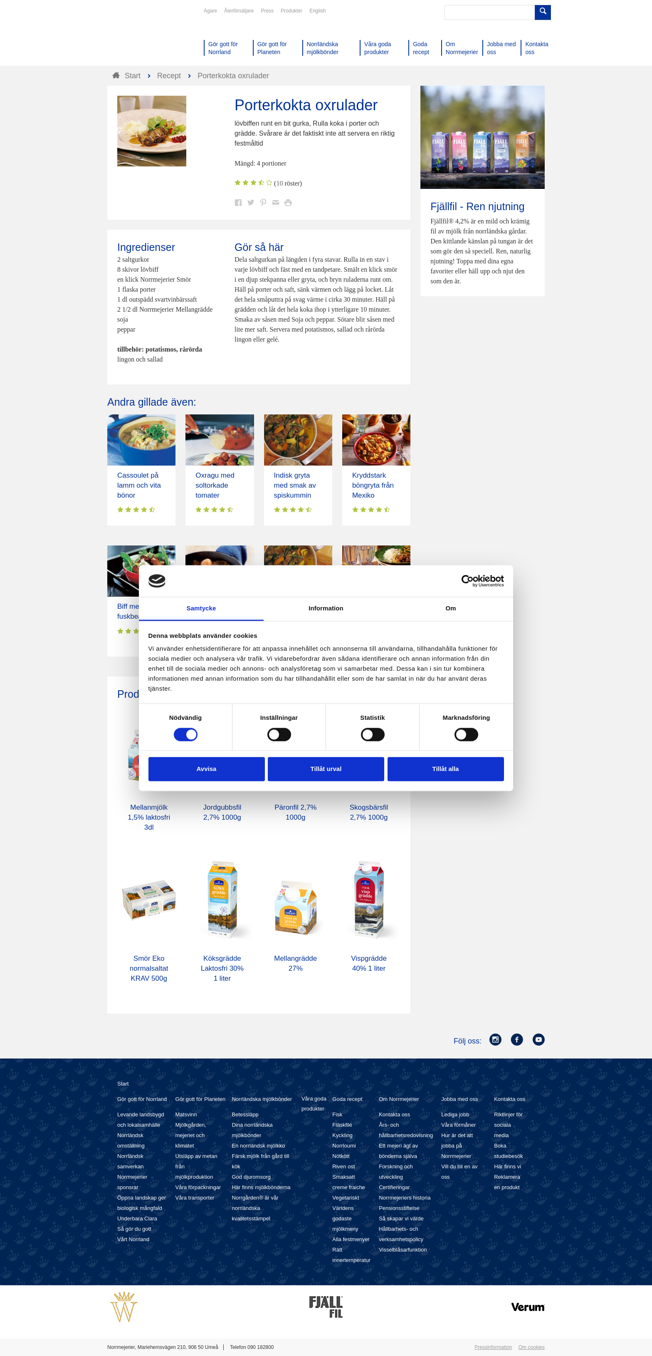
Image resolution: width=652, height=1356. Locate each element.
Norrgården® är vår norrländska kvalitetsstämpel (255, 1208)
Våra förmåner (458, 1125)
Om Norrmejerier (399, 1099)
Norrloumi (344, 1146)
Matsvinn (186, 1114)
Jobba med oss (459, 1099)
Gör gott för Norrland (142, 1099)
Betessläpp (245, 1114)
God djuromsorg (251, 1177)
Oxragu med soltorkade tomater (215, 485)
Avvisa (207, 769)
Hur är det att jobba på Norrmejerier (457, 1145)
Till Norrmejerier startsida (139, 36)
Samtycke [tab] (201, 608)
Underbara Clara (137, 1218)
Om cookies (532, 1347)
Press (267, 11)
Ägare (210, 11)
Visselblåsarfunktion (403, 1250)
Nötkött (340, 1156)
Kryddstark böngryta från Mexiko (373, 485)
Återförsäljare (239, 11)
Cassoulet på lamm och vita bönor (139, 485)
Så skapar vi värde (401, 1218)
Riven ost (343, 1166)
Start (122, 1084)
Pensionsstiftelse (399, 1208)
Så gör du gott (134, 1229)
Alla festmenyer (351, 1239)
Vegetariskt (345, 1198)
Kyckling (342, 1135)
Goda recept (347, 1099)
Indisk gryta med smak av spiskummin (295, 485)
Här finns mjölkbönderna (261, 1187)
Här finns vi (507, 1166)
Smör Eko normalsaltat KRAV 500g (149, 968)
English (317, 11)
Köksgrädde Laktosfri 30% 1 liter (222, 968)
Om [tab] (450, 608)
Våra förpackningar (198, 1187)
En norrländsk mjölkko (258, 1146)
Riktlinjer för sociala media (508, 1124)
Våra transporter (195, 1198)
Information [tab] (326, 608)
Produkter (291, 11)
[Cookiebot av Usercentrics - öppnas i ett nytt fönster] (467, 581)
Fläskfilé (342, 1125)
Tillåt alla (445, 769)
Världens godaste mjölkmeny (345, 1218)
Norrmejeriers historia (404, 1198)
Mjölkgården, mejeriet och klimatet (190, 1135)
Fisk (337, 1114)
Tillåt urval (326, 769)
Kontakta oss (394, 1114)
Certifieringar (394, 1187)
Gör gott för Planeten (200, 1099)
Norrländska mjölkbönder (262, 1099)
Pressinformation (493, 1347)
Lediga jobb (455, 1114)
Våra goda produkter (313, 1104)
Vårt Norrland (133, 1239)
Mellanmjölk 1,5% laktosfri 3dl (149, 817)
